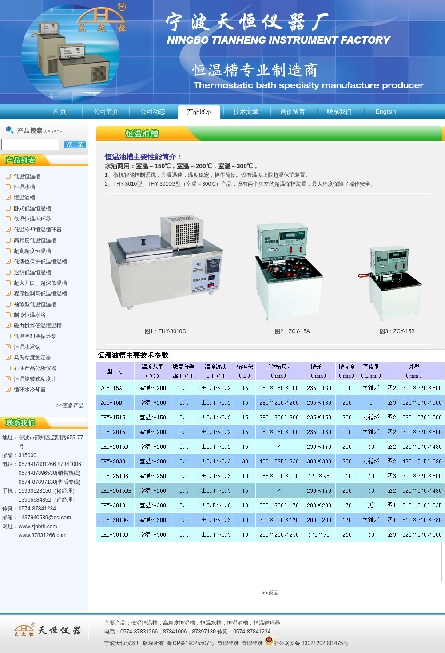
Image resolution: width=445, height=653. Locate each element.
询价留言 (292, 111)
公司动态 (152, 111)
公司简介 (106, 111)
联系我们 (339, 111)
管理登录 (228, 643)
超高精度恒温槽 (32, 251)
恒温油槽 (24, 198)
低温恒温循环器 (32, 219)
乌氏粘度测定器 (32, 357)
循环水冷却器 (30, 389)
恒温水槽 (24, 187)
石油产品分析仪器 (35, 368)
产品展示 (199, 111)
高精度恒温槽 (179, 623)
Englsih (386, 111)
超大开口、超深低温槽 (40, 283)
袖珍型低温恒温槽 (35, 304)
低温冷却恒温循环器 (38, 230)
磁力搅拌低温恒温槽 (38, 326)
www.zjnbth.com (38, 526)
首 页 (59, 111)
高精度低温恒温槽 (35, 240)
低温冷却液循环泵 (35, 336)
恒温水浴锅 (27, 347)
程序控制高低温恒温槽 (40, 294)
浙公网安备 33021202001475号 (307, 643)
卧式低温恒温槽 (32, 208)
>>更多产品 (70, 405)
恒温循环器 (267, 623)
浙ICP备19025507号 (190, 643)
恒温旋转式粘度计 (35, 379)
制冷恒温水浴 (30, 315)
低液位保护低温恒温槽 (40, 262)
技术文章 (246, 111)
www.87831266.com (43, 535)
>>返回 (270, 593)
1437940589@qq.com (45, 517)
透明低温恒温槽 (32, 272)
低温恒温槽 (27, 176)
